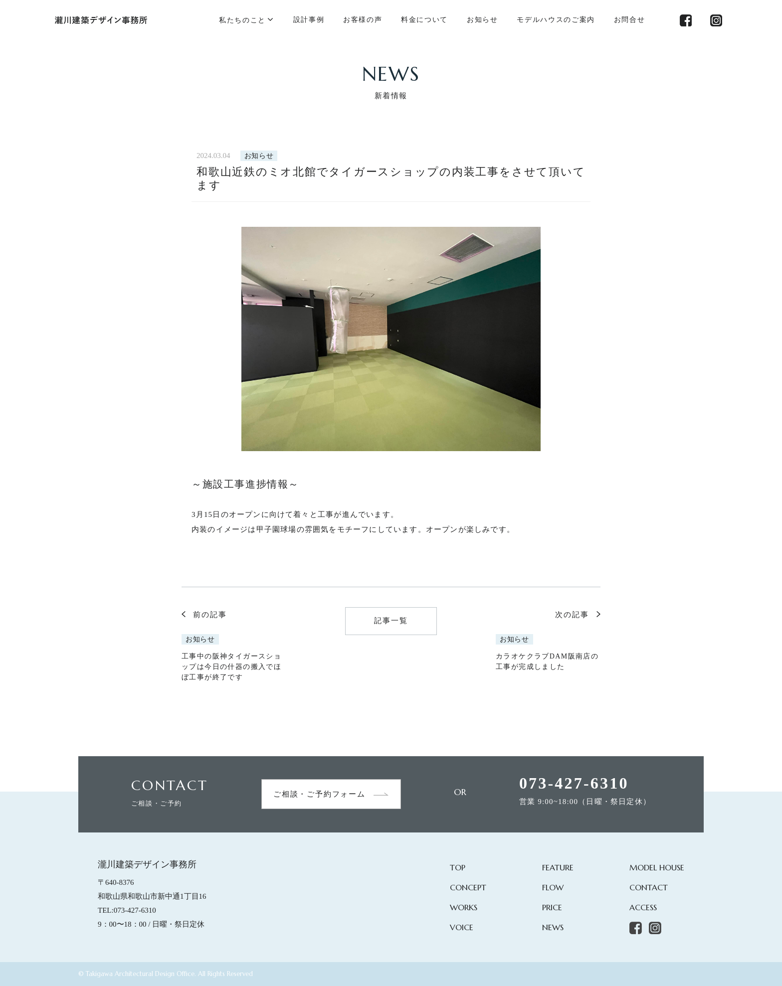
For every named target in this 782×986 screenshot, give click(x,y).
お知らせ (482, 19)
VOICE (461, 927)
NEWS (553, 927)
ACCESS (643, 907)
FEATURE (558, 867)
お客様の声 (362, 19)
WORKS (463, 907)
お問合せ (629, 19)
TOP (457, 867)
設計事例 (309, 19)
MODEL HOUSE (656, 867)
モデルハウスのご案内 (556, 19)
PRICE (552, 907)
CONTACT (648, 887)
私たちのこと (242, 20)
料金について (424, 19)
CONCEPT (468, 887)
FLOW (553, 887)
